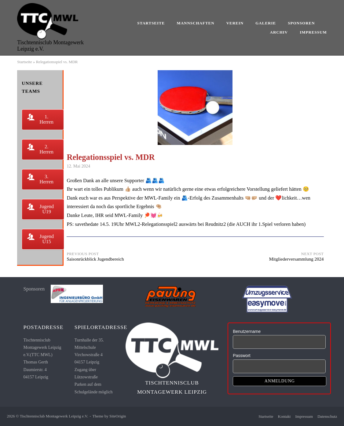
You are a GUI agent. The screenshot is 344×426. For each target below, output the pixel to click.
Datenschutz (327, 416)
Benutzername (247, 331)
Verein (235, 23)
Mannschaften (195, 23)
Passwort (242, 355)
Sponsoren (301, 23)
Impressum (313, 32)
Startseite (151, 23)
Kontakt (284, 416)
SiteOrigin (117, 416)
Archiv (279, 32)
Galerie (265, 23)
